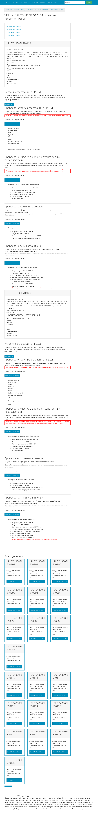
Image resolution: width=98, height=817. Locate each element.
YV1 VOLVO (57, 2)
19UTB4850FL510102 (14, 35)
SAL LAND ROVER (17, 2)
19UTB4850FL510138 (14, 780)
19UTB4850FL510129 (60, 723)
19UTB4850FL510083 (14, 667)
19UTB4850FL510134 (37, 752)
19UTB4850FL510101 (14, 32)
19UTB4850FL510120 (14, 723)
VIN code (30, 10)
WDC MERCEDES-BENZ (38, 2)
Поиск (89, 3)
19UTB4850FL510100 (14, 29)
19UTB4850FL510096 (37, 610)
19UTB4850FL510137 (60, 752)
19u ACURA (38, 10)
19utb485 (46, 10)
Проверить (9, 105)
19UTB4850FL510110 (14, 695)
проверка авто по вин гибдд (15, 10)
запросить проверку (12, 124)
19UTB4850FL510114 (60, 695)
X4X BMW (49, 2)
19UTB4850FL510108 (57, 10)
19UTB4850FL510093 (14, 638)
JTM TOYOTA (27, 2)
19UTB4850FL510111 (37, 695)
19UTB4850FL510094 (60, 610)
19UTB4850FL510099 (14, 610)
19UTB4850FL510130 (14, 752)
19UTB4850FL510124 (37, 723)
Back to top (8, 786)
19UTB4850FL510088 (60, 638)
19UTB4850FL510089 (37, 638)
